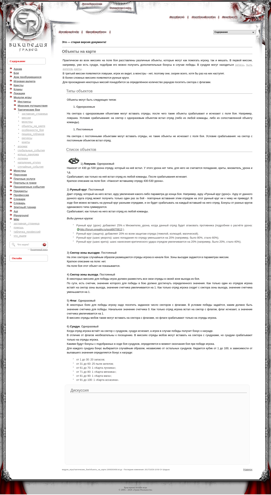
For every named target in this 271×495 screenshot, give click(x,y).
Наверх (248, 469)
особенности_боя (33, 130)
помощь (19, 227)
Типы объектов (79, 91)
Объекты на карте (79, 51)
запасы (239, 64)
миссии (26, 117)
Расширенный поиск (39, 250)
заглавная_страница (35, 113)
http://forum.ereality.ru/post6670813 (101, 229)
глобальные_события (31, 150)
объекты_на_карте (33, 126)
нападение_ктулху (29, 162)
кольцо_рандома (28, 154)
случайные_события (30, 166)
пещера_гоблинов (33, 134)
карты (78, 69)
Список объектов (81, 149)
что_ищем (20, 235)
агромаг (23, 146)
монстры (27, 121)
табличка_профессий (27, 231)
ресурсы (27, 138)
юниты (26, 142)
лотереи (23, 158)
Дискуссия (80, 390)
